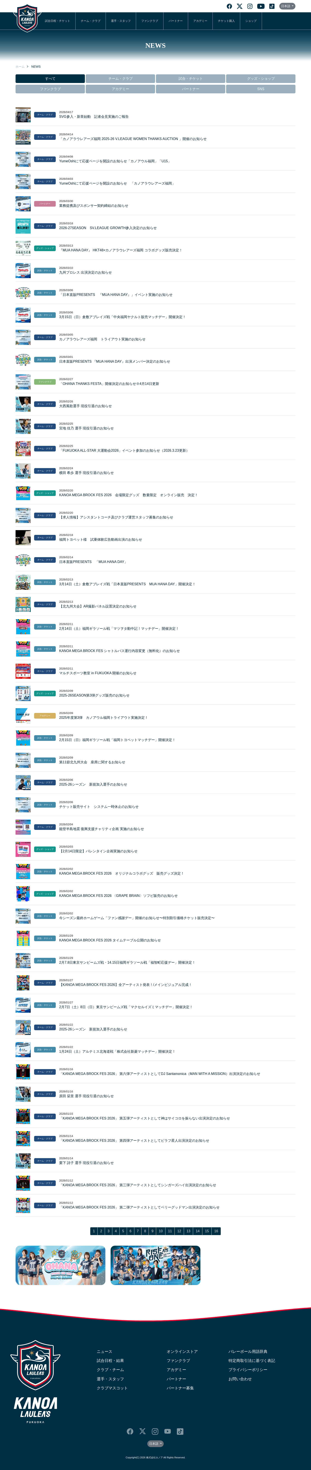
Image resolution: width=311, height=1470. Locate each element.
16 (216, 1231)
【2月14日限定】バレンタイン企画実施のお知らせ (98, 851)
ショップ (251, 20)
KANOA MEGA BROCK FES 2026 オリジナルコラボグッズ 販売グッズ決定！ (121, 873)
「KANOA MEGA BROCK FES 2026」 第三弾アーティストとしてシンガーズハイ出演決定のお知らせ (137, 1185)
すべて (50, 78)
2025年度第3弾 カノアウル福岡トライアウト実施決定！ (103, 717)
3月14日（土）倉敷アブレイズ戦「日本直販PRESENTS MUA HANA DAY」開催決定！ (127, 584)
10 (161, 1231)
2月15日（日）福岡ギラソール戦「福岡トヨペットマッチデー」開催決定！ (117, 740)
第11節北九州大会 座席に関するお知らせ (92, 762)
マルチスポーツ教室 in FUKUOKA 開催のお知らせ (97, 673)
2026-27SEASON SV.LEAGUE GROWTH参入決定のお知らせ (108, 228)
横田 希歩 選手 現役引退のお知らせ (86, 473)
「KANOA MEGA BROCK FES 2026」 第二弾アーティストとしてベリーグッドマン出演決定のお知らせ (139, 1207)
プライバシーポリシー (247, 1370)
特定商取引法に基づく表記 (251, 1360)
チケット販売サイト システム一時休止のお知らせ (99, 806)
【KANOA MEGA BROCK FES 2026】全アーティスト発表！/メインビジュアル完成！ (125, 985)
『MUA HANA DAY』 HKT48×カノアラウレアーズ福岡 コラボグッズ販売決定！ (120, 250)
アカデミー (200, 20)
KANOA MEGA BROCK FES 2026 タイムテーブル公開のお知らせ (110, 940)
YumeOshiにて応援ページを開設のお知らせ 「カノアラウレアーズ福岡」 (117, 183)
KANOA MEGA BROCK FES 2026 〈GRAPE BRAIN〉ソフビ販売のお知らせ (118, 896)
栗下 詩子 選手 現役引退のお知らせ (86, 1163)
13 (188, 1231)
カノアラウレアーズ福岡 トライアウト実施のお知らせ (102, 339)
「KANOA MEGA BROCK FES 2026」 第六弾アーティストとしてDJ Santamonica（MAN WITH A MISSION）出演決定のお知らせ (159, 1074)
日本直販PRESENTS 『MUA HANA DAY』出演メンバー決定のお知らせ (114, 361)
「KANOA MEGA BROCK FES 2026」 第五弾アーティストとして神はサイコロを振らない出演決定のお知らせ (144, 1118)
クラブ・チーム (110, 1370)
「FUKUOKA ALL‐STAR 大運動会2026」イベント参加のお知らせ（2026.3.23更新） (124, 450)
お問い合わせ (240, 1379)
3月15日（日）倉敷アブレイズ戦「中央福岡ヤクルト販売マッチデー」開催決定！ (122, 317)
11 (170, 1231)
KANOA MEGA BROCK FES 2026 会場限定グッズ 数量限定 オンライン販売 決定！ (128, 495)
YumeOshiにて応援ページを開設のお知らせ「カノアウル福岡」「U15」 (115, 161)
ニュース (104, 1351)
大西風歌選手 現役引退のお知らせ (85, 406)
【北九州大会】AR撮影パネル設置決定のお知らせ (97, 606)
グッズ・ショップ (261, 78)
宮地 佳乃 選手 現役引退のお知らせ (86, 428)
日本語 (286, 6)
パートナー (176, 20)
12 (179, 1231)
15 (207, 1231)
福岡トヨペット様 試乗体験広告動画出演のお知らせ (100, 539)
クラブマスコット (112, 1388)
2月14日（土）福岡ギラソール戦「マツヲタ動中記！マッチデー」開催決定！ (119, 628)
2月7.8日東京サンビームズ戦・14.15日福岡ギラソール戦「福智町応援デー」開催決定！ (127, 962)
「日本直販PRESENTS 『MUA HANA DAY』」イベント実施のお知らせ (116, 295)
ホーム (20, 66)
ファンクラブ (149, 20)
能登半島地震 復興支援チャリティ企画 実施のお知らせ (101, 829)
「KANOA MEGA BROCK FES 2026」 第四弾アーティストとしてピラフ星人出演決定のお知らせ (134, 1140)
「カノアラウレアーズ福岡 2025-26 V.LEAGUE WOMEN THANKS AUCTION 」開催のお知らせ (133, 139)
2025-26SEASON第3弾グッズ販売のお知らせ (94, 695)
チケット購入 (226, 20)
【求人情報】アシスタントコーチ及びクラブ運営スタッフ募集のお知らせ (116, 517)
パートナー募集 (180, 1388)
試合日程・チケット (57, 20)
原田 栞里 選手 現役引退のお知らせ (86, 1096)
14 (198, 1231)
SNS (260, 89)
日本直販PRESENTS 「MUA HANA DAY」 (93, 562)
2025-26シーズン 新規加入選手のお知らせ (93, 784)
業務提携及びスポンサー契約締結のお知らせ (93, 205)
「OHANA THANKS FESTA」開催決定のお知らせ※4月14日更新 (109, 384)
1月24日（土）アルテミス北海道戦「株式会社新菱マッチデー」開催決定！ (117, 1051)
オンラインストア (182, 1351)
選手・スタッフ (121, 20)
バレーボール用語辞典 (247, 1351)
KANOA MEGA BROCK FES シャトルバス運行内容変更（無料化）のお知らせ (119, 651)
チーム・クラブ (90, 20)
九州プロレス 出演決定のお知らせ (85, 272)
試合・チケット (191, 78)
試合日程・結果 (110, 1360)
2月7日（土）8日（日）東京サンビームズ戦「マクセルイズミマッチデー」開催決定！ (126, 1007)
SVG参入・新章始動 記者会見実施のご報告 (94, 116)
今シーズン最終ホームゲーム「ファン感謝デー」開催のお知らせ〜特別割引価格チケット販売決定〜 (137, 918)
